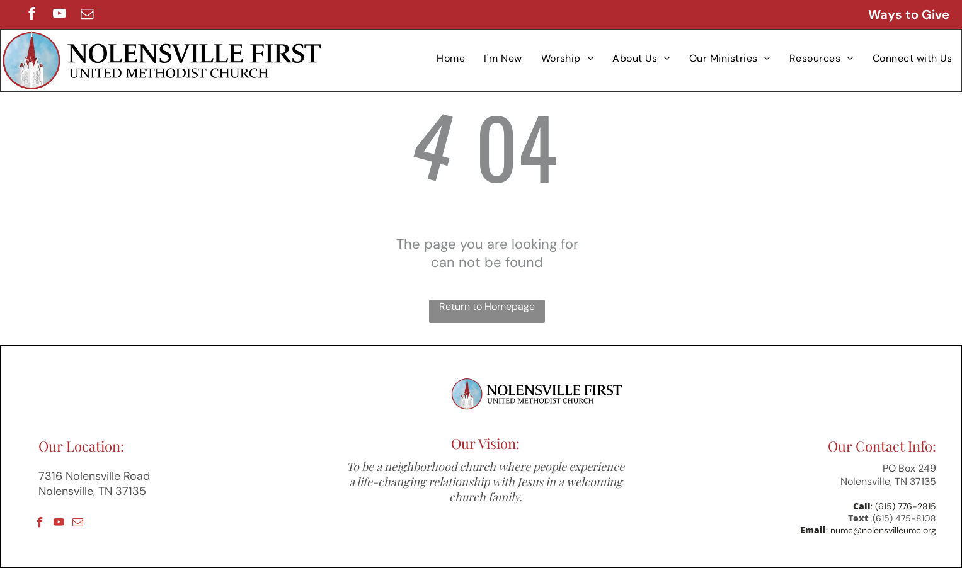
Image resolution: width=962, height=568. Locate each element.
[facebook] (32, 15)
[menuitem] (450, 58)
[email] (87, 15)
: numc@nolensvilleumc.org (881, 530)
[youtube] (59, 15)
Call (862, 506)
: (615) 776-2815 (903, 506)
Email (813, 530)
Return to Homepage (487, 306)
